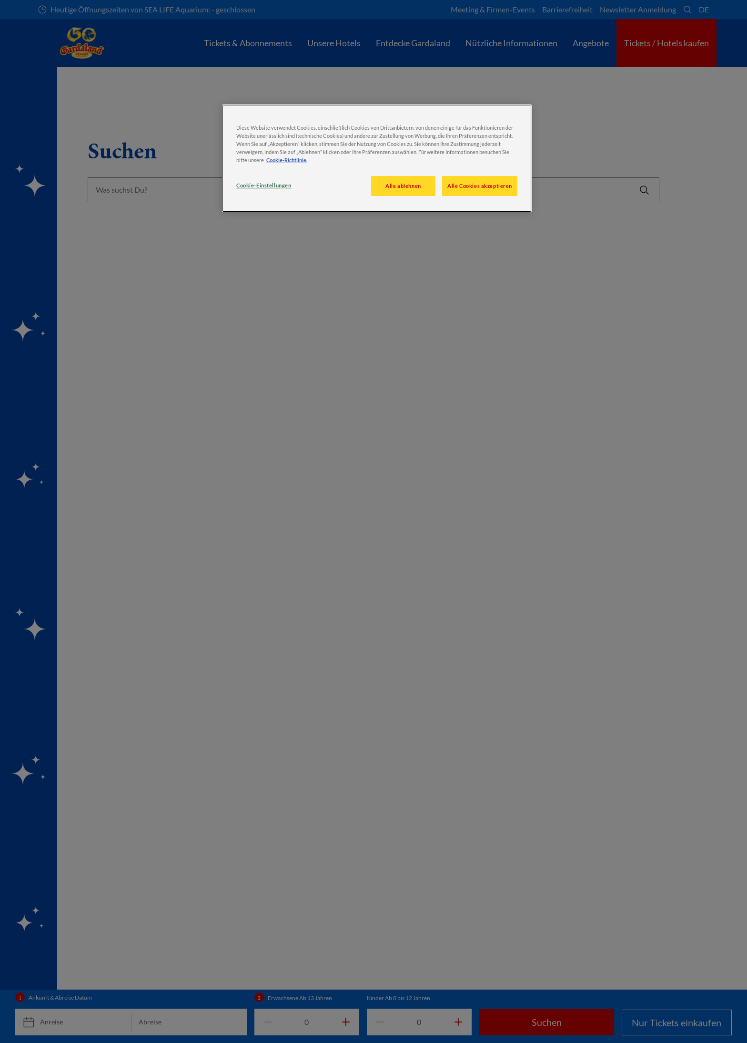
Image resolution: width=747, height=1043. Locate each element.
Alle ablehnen (403, 186)
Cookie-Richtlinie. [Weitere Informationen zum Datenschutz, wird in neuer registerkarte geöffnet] (286, 160)
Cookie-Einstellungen (263, 185)
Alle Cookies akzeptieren (479, 186)
